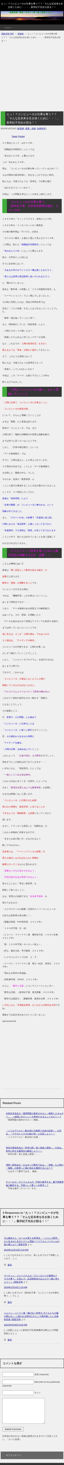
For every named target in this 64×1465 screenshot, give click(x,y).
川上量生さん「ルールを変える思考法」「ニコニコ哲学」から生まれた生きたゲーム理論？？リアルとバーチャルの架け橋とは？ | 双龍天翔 (31, 1241)
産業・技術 (30, 128)
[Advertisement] (31, 77)
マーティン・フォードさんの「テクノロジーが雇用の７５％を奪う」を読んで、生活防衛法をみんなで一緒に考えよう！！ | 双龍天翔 (31, 1278)
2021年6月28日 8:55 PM (15, 1325)
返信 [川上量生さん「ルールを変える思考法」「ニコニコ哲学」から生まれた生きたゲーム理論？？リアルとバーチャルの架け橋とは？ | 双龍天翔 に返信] (10, 1265)
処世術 (21, 128)
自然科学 (41, 128)
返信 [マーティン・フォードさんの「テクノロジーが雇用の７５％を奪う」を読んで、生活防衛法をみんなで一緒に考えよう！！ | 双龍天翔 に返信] (10, 1302)
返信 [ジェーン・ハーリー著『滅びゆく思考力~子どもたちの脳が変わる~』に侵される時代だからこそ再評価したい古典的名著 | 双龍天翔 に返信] (10, 1340)
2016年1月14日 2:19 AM (15, 1287)
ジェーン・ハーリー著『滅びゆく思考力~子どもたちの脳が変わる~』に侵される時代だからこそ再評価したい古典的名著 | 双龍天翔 (31, 1316)
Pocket (21, 136)
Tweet (14, 136)
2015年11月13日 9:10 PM (16, 1250)
